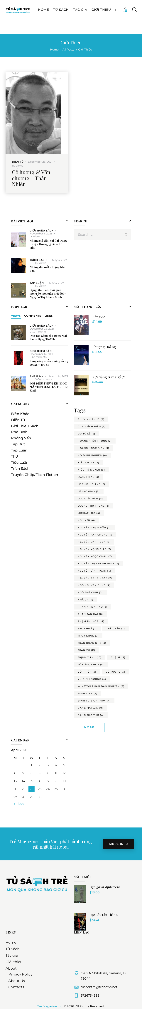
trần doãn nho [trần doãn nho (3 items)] (92, 642)
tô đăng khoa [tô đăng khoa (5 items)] (91, 664)
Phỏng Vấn (21, 438)
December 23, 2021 (42, 328)
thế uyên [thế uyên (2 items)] (115, 628)
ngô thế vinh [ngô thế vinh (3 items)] (90, 592)
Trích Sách (38, 260)
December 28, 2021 (40, 161)
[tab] (16, 315)
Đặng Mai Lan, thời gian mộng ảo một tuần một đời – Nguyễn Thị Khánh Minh (48, 293)
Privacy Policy (20, 974)
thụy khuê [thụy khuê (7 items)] (88, 635)
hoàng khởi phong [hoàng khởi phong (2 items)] (95, 440)
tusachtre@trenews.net (99, 987)
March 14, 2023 (58, 376)
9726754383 (90, 995)
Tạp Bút (18, 444)
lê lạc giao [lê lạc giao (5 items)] (89, 491)
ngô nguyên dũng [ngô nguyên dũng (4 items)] (94, 585)
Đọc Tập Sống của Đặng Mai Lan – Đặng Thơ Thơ (48, 337)
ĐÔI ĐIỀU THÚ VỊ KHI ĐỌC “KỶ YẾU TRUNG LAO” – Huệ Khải (49, 387)
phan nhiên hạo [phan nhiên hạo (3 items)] (92, 606)
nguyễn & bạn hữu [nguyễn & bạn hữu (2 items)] (94, 527)
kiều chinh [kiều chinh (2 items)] (88, 462)
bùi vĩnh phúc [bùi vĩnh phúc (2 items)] (91, 419)
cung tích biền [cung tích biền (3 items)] (92, 426)
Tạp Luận (37, 283)
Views (16, 315)
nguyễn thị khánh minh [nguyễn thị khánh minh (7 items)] (98, 563)
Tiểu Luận (19, 462)
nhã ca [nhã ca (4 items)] (85, 599)
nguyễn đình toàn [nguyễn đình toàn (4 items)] (94, 570)
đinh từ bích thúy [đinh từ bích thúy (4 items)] (94, 700)
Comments (32, 315)
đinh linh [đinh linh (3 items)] (87, 693)
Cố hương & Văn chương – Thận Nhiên (31, 178)
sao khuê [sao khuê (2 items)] (87, 628)
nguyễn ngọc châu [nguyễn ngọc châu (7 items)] (95, 556)
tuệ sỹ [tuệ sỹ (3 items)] (118, 657)
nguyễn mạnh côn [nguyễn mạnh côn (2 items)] (94, 541)
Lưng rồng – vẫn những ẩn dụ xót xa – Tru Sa (49, 362)
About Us (16, 981)
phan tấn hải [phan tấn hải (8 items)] (90, 614)
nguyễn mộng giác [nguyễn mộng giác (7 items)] (94, 549)
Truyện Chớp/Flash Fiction (34, 475)
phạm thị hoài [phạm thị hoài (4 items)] (91, 621)
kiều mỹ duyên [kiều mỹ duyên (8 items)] (91, 469)
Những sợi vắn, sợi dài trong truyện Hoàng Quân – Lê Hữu (48, 244)
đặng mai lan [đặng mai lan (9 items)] (90, 707)
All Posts (68, 49)
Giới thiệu (14, 962)
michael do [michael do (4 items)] (89, 513)
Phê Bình (36, 376)
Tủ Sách (13, 949)
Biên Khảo (20, 414)
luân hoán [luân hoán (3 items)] (88, 477)
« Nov (20, 803)
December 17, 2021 (41, 354)
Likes (49, 315)
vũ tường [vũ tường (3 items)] (115, 671)
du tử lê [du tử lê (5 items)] (86, 433)
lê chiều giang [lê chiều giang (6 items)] (91, 484)
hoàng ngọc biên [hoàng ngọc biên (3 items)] (93, 448)
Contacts (16, 987)
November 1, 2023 (41, 233)
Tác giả (12, 955)
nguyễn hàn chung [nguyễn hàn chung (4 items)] (95, 534)
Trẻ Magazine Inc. (50, 1006)
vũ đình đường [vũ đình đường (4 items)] (92, 679)
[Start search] (134, 24)
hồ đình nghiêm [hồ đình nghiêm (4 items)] (92, 455)
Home (54, 49)
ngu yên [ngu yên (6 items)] (86, 520)
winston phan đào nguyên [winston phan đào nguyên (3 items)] (101, 686)
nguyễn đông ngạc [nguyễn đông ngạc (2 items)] (95, 578)
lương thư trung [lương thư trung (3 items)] (93, 505)
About (11, 968)
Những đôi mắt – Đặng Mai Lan (47, 268)
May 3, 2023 (59, 260)
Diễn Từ (18, 161)
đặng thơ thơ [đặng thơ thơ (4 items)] (91, 715)
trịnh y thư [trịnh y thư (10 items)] (90, 657)
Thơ (14, 456)
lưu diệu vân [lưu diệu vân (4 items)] (90, 498)
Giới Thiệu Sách (42, 230)
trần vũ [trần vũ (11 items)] (86, 650)
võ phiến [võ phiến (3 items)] (87, 671)
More (89, 727)
